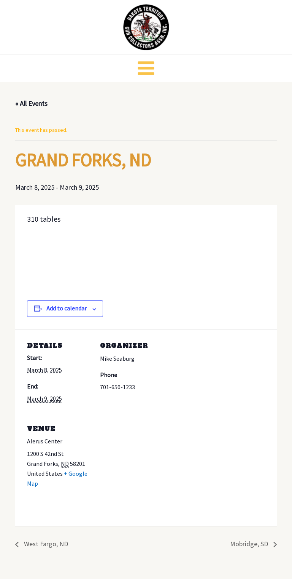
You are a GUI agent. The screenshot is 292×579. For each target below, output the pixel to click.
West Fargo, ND (45, 543)
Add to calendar (66, 308)
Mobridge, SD (250, 543)
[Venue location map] (140, 464)
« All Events (31, 103)
